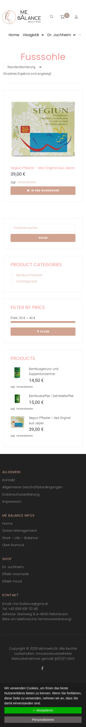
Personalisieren (43, 720)
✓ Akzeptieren (43, 710)
